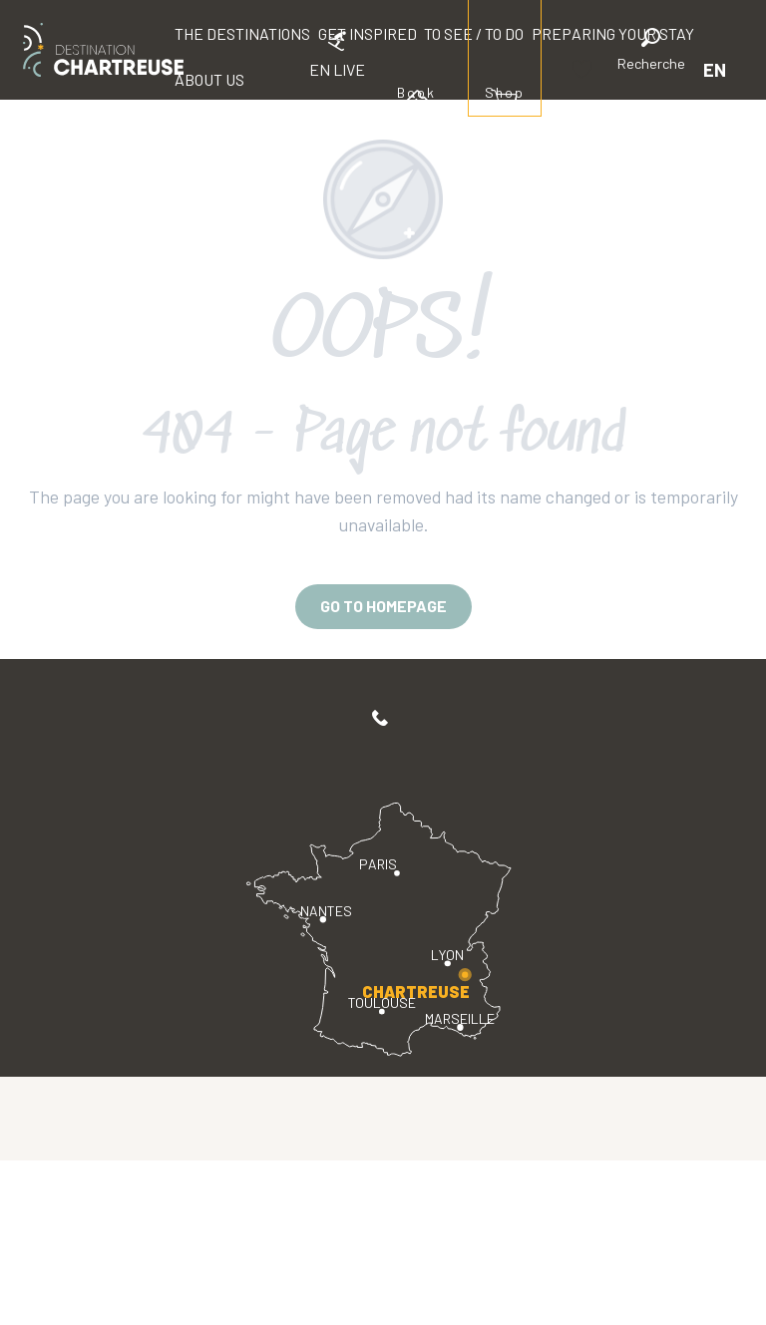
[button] (651, 52)
